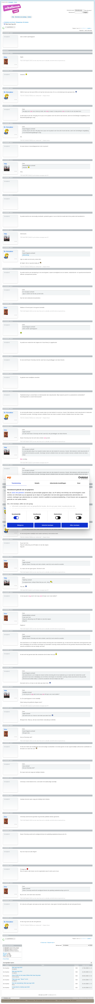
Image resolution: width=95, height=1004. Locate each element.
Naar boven (90, 998)
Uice (5, 57)
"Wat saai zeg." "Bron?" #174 (20, 979)
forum (15, 2)
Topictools (81, 30)
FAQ (13, 16)
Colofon (60, 1000)
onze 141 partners (18, 492)
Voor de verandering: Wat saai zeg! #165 (23, 983)
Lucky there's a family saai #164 (21, 987)
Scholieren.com (82, 998)
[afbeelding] (26, 255)
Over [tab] (78, 483)
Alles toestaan (74, 525)
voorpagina (10, 2)
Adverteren (31, 1000)
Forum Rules (6, 958)
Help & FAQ (66, 1000)
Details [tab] (37, 483)
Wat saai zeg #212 (17, 971)
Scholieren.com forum (9, 22)
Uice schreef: (26, 766)
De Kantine (25, 22)
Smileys (5, 954)
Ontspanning (19, 22)
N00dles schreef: (27, 692)
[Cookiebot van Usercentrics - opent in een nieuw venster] (80, 477)
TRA (5, 164)
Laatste (89, 28)
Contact (73, 1000)
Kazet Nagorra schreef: (29, 129)
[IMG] (4, 955)
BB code (5, 953)
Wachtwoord (71, 12)
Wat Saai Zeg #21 (11, 24)
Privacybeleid (38, 1000)
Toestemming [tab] (16, 483)
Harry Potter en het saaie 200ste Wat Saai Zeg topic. (26, 975)
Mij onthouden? (87, 10)
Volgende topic (50, 942)
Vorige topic (43, 942)
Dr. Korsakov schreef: (28, 292)
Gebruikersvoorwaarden (49, 1000)
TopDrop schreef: (27, 580)
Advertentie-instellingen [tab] (58, 483)
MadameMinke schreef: (29, 165)
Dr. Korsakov (8, 92)
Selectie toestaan (47, 525)
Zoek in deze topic (88, 30)
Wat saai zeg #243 (17, 967)
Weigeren (20, 525)
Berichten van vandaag (20, 16)
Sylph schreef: (26, 431)
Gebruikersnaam (70, 10)
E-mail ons (75, 998)
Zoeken (29, 16)
